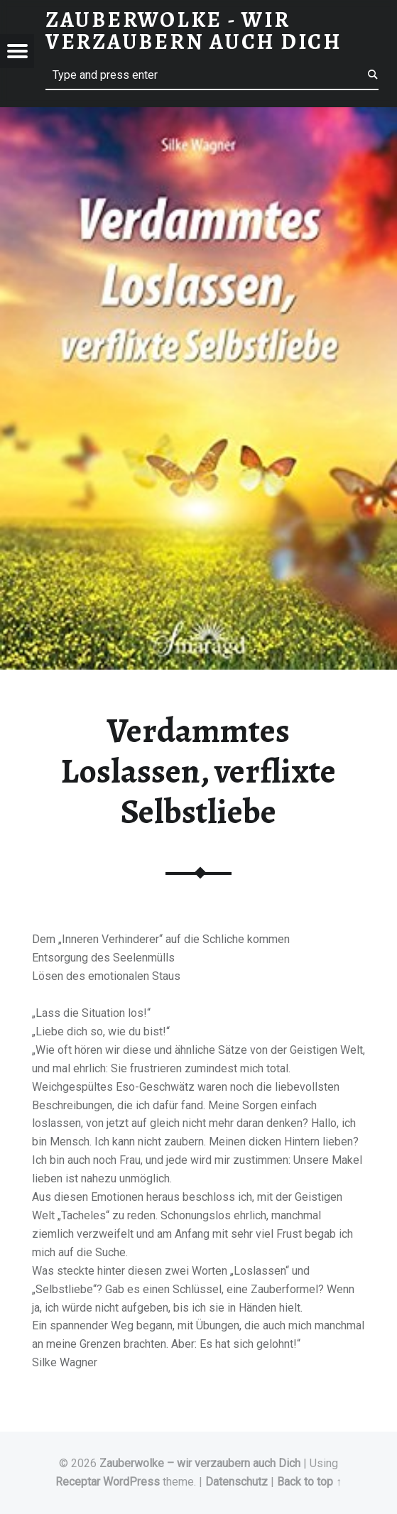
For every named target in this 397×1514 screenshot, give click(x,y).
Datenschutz (236, 1481)
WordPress (131, 1481)
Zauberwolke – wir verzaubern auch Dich (199, 1463)
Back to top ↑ (309, 1481)
